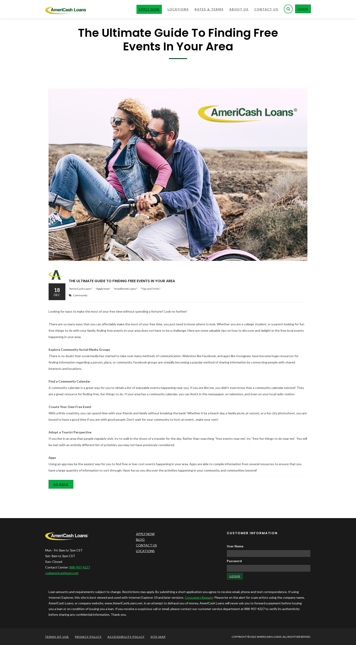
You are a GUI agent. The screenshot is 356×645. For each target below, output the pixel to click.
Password (234, 561)
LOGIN (304, 9)
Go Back (61, 484)
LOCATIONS (145, 551)
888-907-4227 (79, 567)
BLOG (140, 539)
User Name (235, 546)
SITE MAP (158, 636)
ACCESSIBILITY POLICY (126, 636)
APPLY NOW (145, 534)
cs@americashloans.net (62, 573)
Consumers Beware (199, 597)
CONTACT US (146, 545)
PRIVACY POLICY (88, 636)
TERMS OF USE (57, 636)
